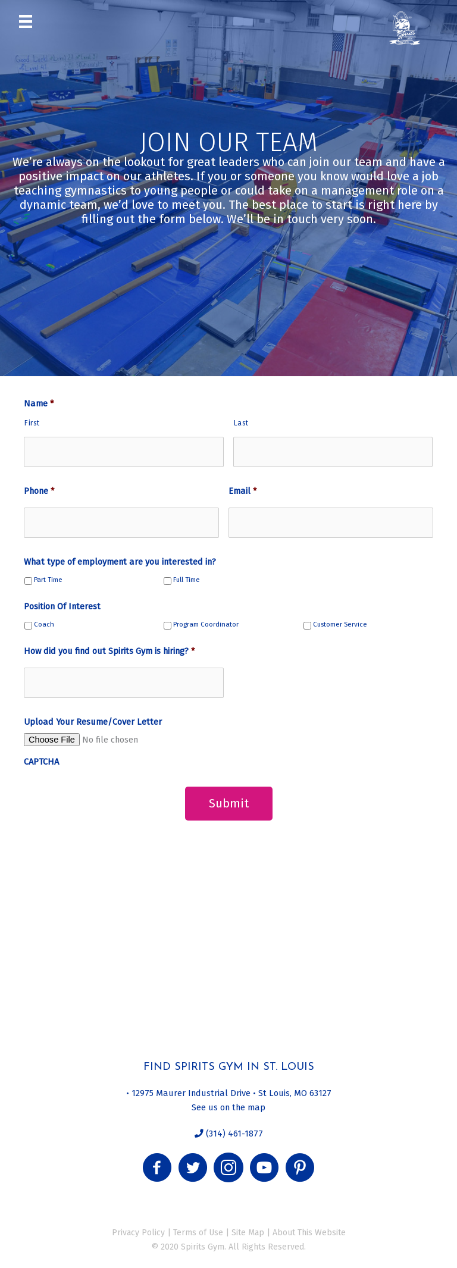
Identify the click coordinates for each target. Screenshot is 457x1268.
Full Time (186, 580)
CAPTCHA (41, 761)
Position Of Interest (62, 606)
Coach (44, 624)
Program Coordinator (206, 624)
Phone (39, 491)
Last (241, 423)
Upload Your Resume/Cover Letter (93, 721)
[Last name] (333, 452)
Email (242, 491)
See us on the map (228, 1106)
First (31, 423)
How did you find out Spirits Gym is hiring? (109, 651)
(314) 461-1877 (233, 1133)
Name (39, 403)
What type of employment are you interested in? (120, 561)
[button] (157, 1167)
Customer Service (340, 624)
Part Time (48, 580)
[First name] (124, 452)
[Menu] (25, 21)
